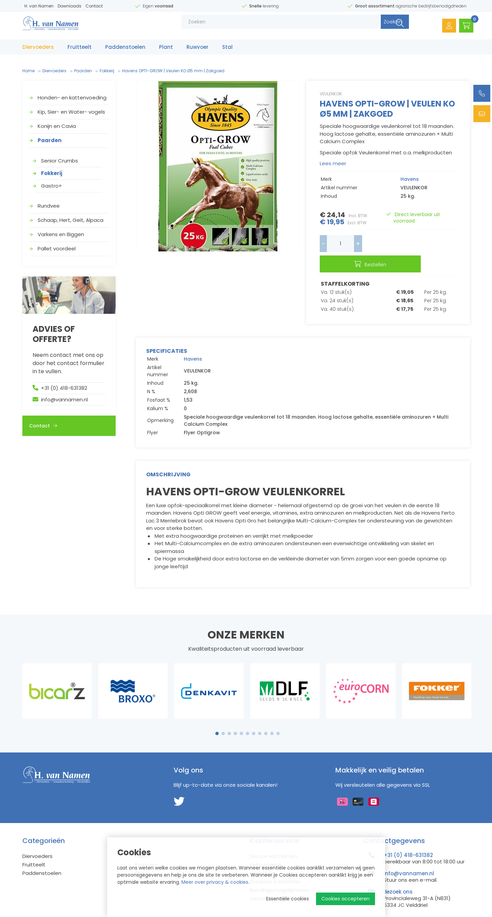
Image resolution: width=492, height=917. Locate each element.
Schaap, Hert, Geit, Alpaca (70, 220)
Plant (166, 50)
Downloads (69, 6)
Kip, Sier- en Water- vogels (71, 111)
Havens (409, 179)
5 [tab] (241, 716)
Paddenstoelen (125, 50)
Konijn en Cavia (57, 126)
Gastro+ (51, 185)
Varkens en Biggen (61, 234)
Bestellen (418, 244)
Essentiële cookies (287, 898)
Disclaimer (58, 912)
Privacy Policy (90, 912)
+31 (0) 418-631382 (64, 387)
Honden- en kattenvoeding (72, 97)
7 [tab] (253, 716)
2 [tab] (222, 716)
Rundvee (49, 205)
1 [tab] (217, 716)
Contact (94, 6)
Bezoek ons (398, 874)
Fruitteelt (79, 50)
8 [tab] (259, 716)
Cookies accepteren (345, 898)
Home (28, 71)
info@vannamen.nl (64, 399)
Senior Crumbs (59, 160)
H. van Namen (39, 6)
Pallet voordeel (57, 248)
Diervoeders (38, 50)
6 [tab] (247, 716)
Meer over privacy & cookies (214, 882)
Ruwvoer (197, 50)
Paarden (83, 71)
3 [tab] (229, 716)
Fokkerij (107, 71)
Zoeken (377, 27)
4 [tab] (235, 716)
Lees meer (333, 163)
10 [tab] (272, 716)
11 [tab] (278, 716)
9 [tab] (265, 716)
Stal (227, 50)
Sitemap (32, 912)
